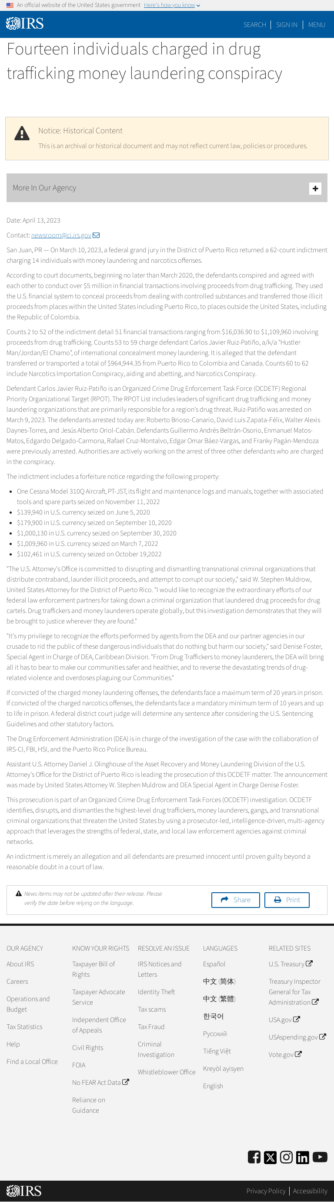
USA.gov (284, 1020)
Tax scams (152, 1009)
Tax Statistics (24, 1027)
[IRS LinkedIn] (302, 1160)
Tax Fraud (151, 1027)
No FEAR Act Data (100, 1082)
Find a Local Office (32, 1062)
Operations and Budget (28, 1004)
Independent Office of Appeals (99, 1025)
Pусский (215, 1034)
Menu (316, 24)
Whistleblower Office (167, 1072)
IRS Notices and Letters (160, 969)
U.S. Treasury (290, 964)
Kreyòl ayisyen (223, 1068)
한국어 (213, 1016)
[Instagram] (286, 1157)
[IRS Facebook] (254, 1157)
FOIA (78, 1065)
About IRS (20, 964)
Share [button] (242, 900)
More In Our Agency (167, 188)
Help (13, 1044)
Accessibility (310, 1191)
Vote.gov (285, 1055)
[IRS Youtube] (320, 1157)
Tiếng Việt (217, 1051)
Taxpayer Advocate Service (98, 997)
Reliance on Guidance (88, 1105)
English (213, 1086)
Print (293, 900)
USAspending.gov (297, 1037)
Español (214, 964)
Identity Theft (156, 992)
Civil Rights (87, 1048)
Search (255, 24)
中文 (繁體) (219, 999)
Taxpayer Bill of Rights (93, 969)
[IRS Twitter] (270, 1160)
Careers (17, 981)
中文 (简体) (219, 981)
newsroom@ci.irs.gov (65, 235)
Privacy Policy (266, 1191)
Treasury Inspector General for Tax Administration (295, 992)
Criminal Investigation (156, 1049)
